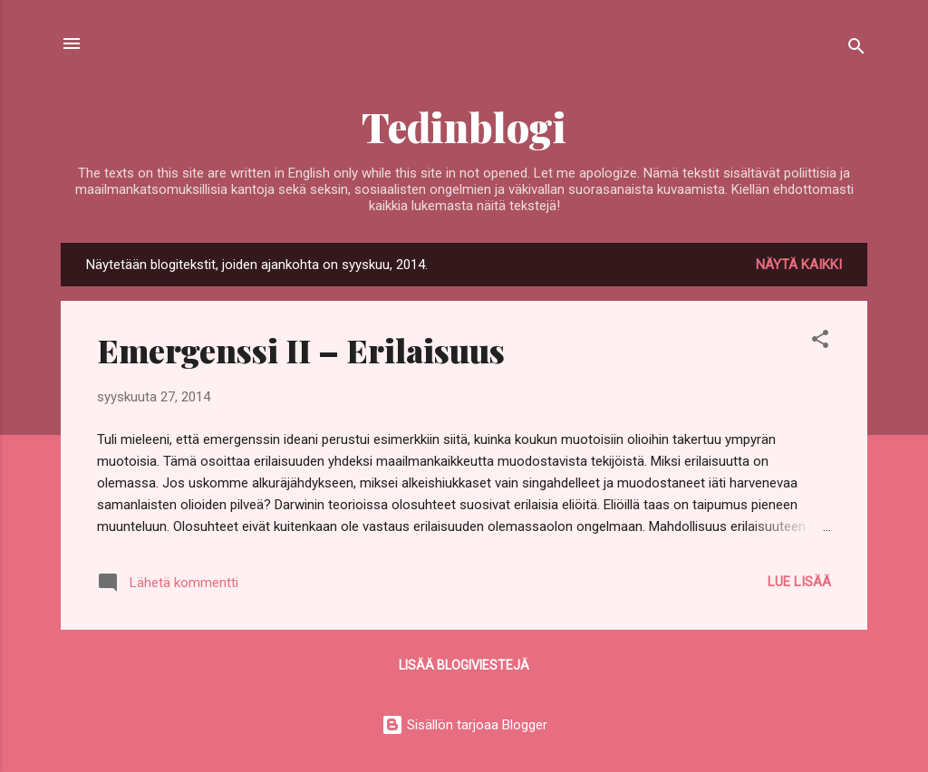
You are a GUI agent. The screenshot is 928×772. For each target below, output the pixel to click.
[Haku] (856, 49)
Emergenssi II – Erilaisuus (301, 350)
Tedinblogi (464, 126)
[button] (820, 342)
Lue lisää (799, 582)
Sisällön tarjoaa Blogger (464, 725)
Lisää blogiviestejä (464, 665)
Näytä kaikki (799, 264)
